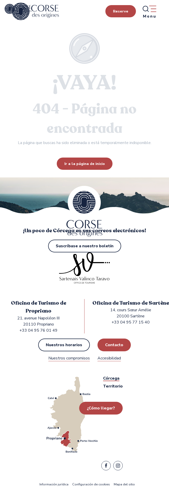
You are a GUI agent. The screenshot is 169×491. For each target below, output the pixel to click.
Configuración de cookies (91, 484)
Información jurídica (53, 484)
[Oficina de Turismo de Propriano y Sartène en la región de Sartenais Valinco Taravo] (18, 9)
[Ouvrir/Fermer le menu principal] (149, 11)
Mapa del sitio (124, 484)
